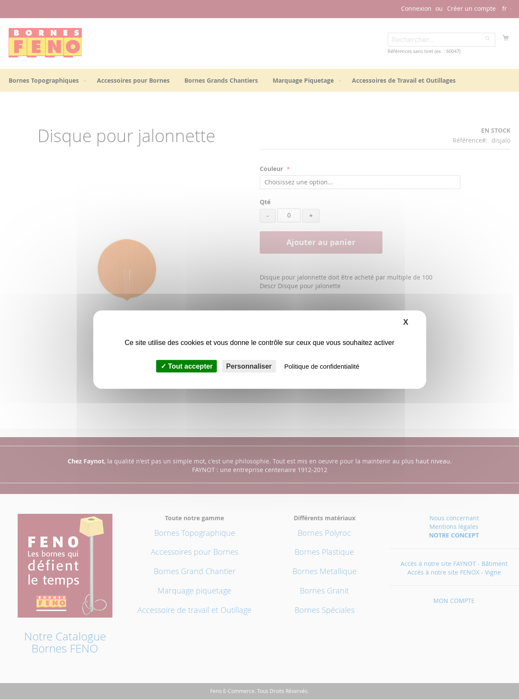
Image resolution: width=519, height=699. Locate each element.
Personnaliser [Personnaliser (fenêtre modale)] (249, 366)
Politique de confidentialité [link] (321, 366)
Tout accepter (187, 366)
